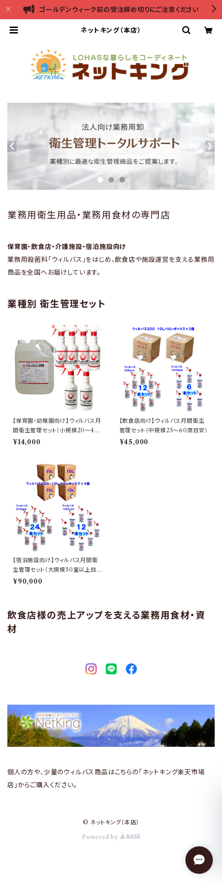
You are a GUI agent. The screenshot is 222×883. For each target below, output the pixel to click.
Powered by (111, 836)
